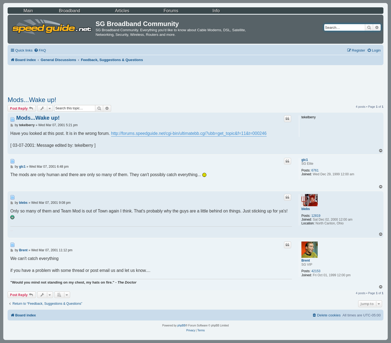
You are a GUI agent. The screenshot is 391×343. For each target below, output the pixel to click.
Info (216, 10)
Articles (122, 10)
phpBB (181, 325)
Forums (171, 10)
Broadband (69, 10)
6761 (315, 170)
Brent (305, 260)
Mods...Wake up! (32, 99)
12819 (315, 216)
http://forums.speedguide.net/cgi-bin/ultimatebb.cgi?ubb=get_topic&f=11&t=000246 (189, 133)
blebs (305, 209)
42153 (315, 271)
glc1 (304, 160)
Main (28, 10)
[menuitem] (40, 50)
